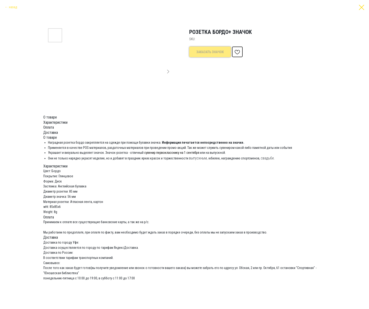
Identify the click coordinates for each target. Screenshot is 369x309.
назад (13, 7)
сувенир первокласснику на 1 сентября (171, 152)
